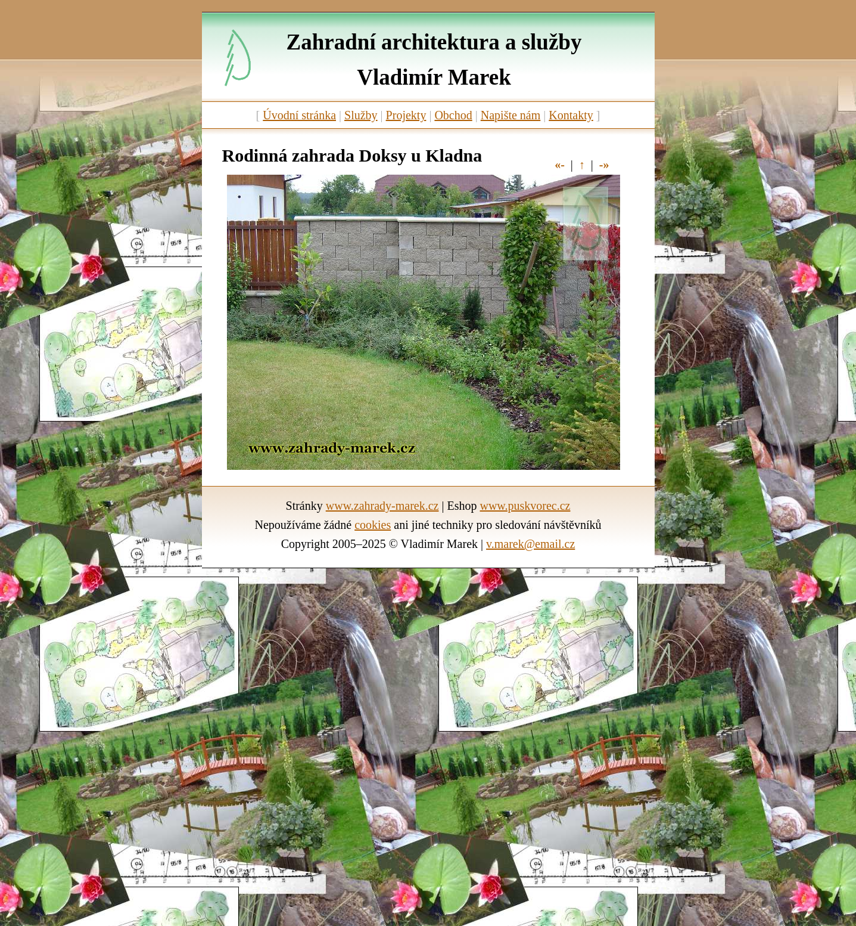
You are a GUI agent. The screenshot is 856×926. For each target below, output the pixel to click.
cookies (372, 524)
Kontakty (571, 115)
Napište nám (511, 115)
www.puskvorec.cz (525, 505)
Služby (361, 115)
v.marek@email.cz (530, 543)
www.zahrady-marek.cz (382, 505)
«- (560, 164)
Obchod (453, 115)
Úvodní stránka (299, 115)
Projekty (406, 115)
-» (604, 164)
